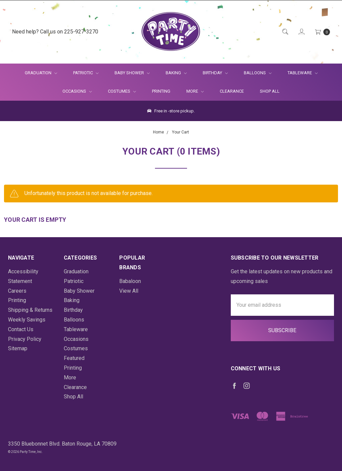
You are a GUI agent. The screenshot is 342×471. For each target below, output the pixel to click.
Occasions (77, 91)
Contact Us (20, 329)
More (191, 91)
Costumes (122, 91)
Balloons (258, 72)
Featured (74, 358)
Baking (176, 72)
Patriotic (86, 72)
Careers (17, 291)
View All (128, 291)
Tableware (303, 72)
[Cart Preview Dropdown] (322, 32)
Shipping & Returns (30, 310)
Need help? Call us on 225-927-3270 (55, 31)
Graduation (41, 72)
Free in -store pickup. (171, 110)
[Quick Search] (284, 32)
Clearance (232, 91)
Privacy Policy (24, 339)
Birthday (215, 72)
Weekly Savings (26, 319)
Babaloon (130, 281)
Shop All (270, 91)
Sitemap (17, 348)
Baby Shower (132, 72)
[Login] (301, 32)
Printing (161, 91)
